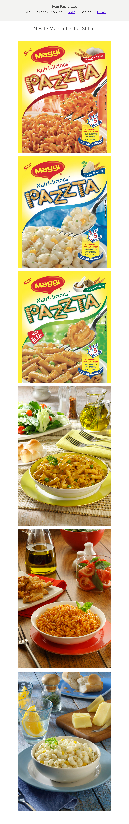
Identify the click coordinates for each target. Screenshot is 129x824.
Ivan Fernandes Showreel (43, 12)
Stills (71, 12)
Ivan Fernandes (64, 6)
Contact (86, 12)
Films (101, 12)
